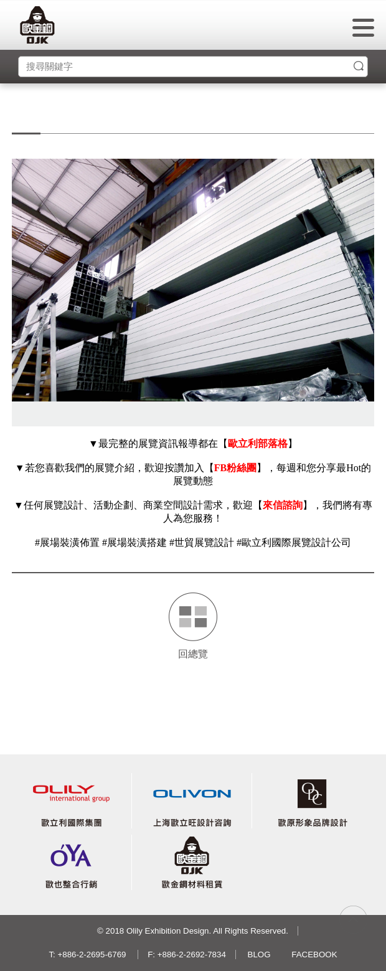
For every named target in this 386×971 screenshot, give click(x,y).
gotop (353, 920)
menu (363, 28)
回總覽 (193, 654)
